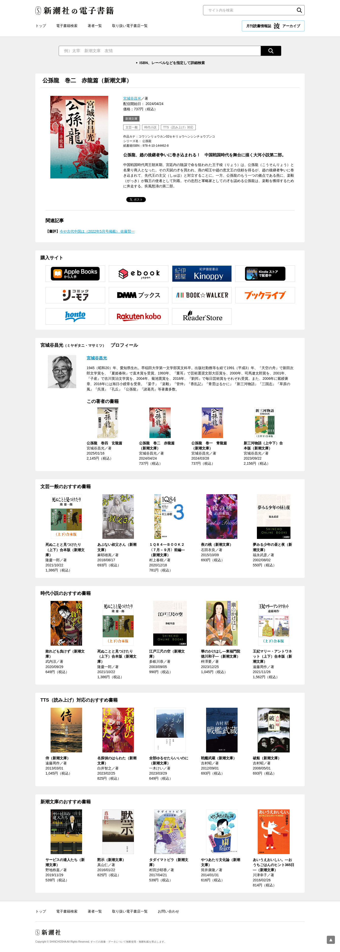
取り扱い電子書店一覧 (130, 26)
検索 (299, 10)
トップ (40, 26)
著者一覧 (95, 26)
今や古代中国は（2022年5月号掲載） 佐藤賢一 (97, 231)
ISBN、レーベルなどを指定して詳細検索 (172, 63)
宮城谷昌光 (132, 98)
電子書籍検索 (67, 26)
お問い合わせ (168, 911)
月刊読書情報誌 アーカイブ (273, 26)
